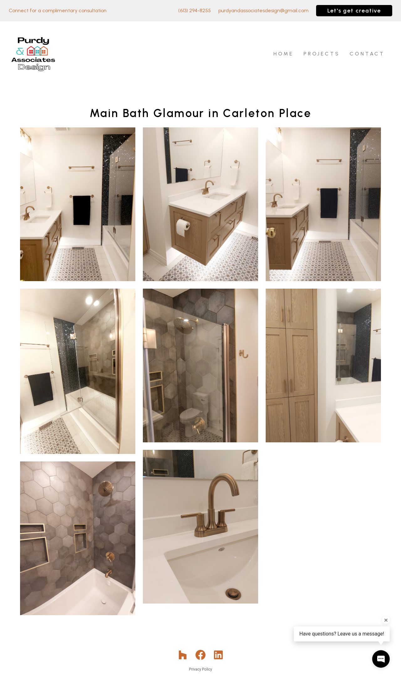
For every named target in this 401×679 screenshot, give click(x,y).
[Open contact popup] (381, 659)
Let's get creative (354, 10)
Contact (367, 54)
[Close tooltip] (386, 620)
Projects (322, 54)
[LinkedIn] (218, 655)
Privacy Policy (200, 669)
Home (283, 54)
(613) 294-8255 (194, 10)
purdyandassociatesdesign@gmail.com (263, 10)
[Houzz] (182, 655)
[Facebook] (200, 655)
